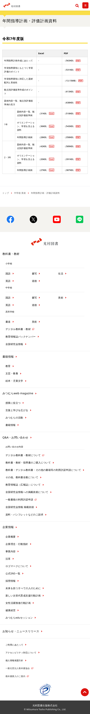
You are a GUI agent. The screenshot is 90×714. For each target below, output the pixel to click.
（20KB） (43, 159)
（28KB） (43, 137)
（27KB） (43, 170)
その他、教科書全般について (22, 477)
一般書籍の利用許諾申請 (19, 499)
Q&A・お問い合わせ (15, 437)
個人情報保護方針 (14, 660)
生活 (60, 273)
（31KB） (43, 113)
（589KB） (69, 146)
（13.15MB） (70, 80)
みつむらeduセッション (19, 617)
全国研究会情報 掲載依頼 (20, 507)
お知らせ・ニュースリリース (20, 631)
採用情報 (11, 581)
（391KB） (69, 159)
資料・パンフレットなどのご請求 (24, 514)
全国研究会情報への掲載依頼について (27, 492)
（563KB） (69, 60)
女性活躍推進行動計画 (18, 603)
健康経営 (11, 610)
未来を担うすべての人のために (23, 588)
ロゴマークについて (17, 566)
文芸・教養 (12, 373)
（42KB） (43, 146)
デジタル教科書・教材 (18, 329)
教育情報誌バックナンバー (21, 336)
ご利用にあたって (14, 644)
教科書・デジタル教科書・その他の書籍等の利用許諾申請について (43, 470)
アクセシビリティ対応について (21, 652)
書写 (34, 273)
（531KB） (69, 69)
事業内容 (11, 551)
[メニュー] (85, 5)
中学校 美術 (20, 192)
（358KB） (69, 137)
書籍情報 (8, 356)
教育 (8, 366)
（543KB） (69, 126)
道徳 (34, 281)
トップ (5, 192)
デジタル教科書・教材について (23, 455)
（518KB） (69, 113)
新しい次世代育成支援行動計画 (23, 595)
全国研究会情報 (14, 344)
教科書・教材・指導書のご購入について (28, 462)
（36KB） (43, 126)
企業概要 (11, 536)
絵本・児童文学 (14, 380)
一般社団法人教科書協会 (18, 668)
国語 (8, 273)
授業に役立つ (13, 403)
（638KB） (69, 102)
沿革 (8, 558)
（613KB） (69, 91)
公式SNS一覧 (13, 573)
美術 (60, 297)
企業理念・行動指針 (17, 544)
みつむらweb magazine (17, 393)
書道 (8, 321)
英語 (8, 281)
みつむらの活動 (14, 417)
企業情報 (8, 527)
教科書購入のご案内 (15, 676)
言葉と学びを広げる (17, 410)
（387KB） (69, 170)
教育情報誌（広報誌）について (23, 484)
